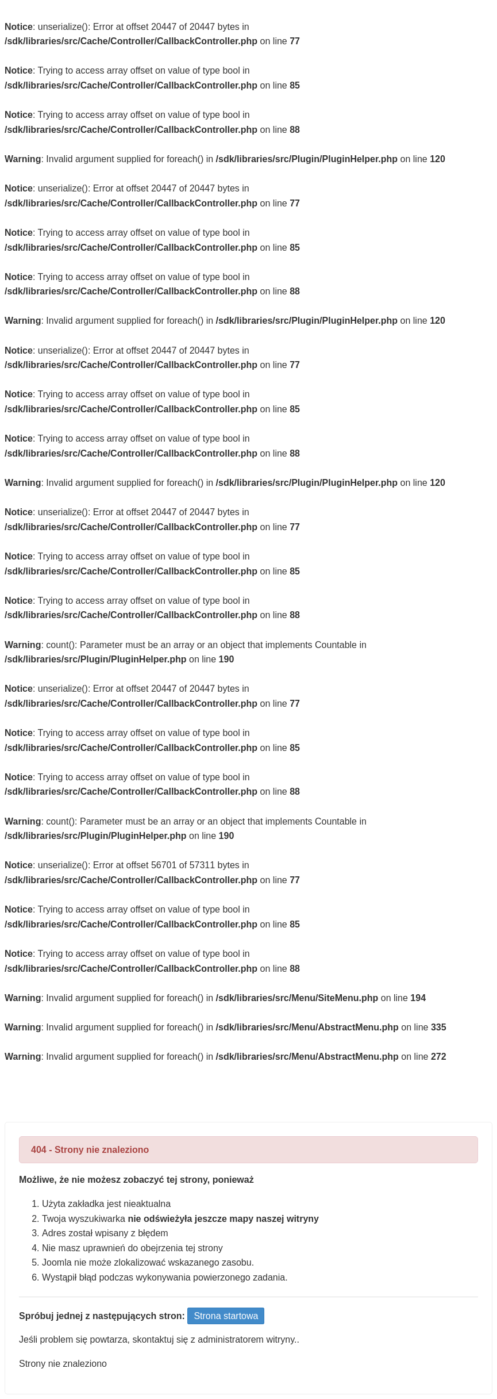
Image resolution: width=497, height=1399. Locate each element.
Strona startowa (226, 1316)
